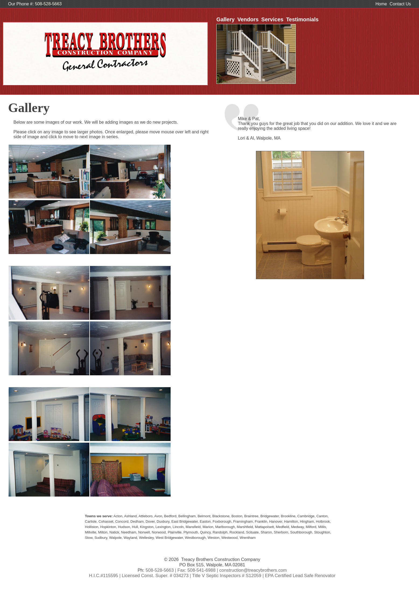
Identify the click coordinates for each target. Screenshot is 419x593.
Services (272, 19)
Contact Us (400, 4)
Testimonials (302, 19)
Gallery (225, 19)
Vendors (248, 19)
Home (381, 4)
